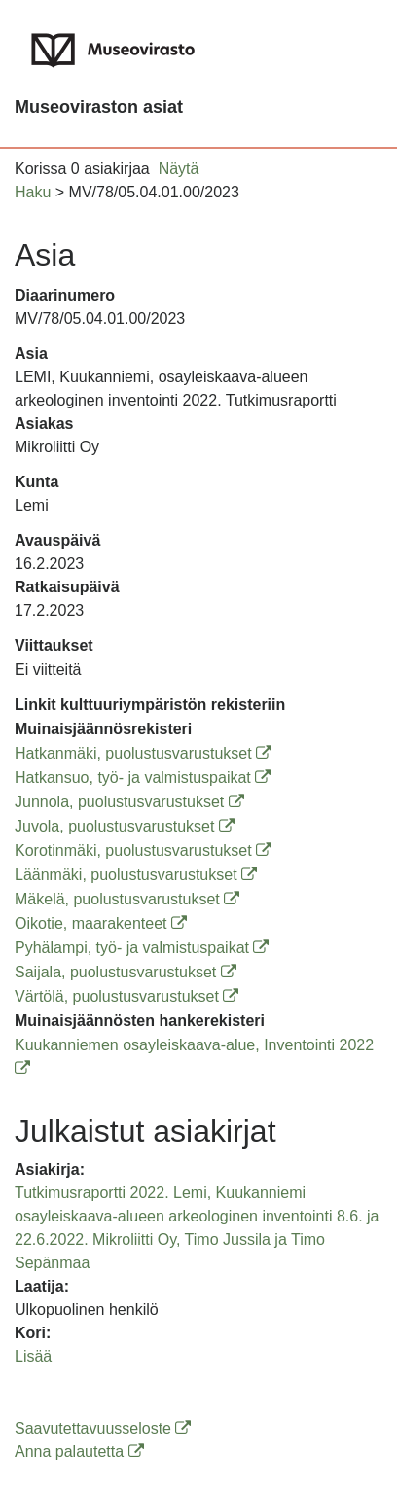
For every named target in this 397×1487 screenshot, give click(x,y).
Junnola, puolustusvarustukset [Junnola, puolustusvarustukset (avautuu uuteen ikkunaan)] (129, 802)
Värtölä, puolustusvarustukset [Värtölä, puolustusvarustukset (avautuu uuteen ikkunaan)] (126, 996)
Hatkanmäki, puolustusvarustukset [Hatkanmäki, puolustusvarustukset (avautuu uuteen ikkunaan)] (143, 753)
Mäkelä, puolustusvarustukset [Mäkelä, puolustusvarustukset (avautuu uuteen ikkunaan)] (127, 899)
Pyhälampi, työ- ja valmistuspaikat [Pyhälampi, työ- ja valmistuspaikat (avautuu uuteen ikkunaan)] (142, 947)
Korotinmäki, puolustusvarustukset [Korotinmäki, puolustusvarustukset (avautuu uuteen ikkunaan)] (143, 850)
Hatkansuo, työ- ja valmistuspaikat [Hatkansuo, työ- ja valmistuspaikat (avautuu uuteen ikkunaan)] (143, 777)
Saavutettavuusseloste (103, 1428)
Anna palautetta (79, 1451)
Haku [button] (33, 192)
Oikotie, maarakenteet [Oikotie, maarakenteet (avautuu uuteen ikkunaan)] (101, 923)
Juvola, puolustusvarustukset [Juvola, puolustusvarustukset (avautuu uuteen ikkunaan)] (125, 826)
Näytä (179, 168)
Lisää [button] (33, 1356)
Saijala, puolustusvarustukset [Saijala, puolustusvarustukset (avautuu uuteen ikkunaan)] (125, 972)
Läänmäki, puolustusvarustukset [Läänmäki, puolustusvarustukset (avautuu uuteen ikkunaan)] (136, 875)
